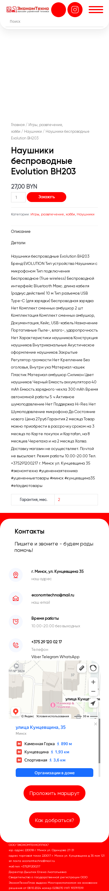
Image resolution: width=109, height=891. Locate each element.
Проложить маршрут (54, 793)
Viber (36, 656)
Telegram (51, 656)
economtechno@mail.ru (52, 595)
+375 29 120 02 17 (46, 642)
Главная (18, 125)
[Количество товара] (18, 197)
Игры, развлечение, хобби (53, 214)
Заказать (46, 196)
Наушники (33, 131)
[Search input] (56, 21)
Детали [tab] (18, 242)
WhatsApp (70, 656)
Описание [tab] (21, 231)
